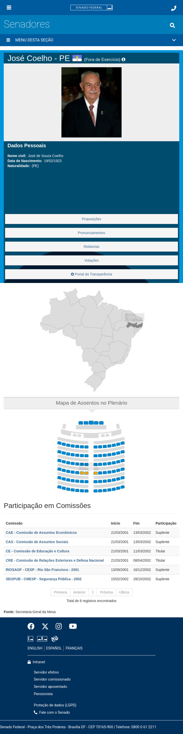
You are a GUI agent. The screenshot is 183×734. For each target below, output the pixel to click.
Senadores (27, 24)
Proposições (91, 219)
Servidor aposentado (50, 687)
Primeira (60, 592)
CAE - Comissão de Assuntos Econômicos (41, 533)
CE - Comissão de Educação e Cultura (37, 551)
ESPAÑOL (54, 648)
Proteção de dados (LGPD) (55, 705)
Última (124, 592)
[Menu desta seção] (8, 40)
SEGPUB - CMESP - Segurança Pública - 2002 (43, 579)
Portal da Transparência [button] (91, 274)
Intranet (36, 662)
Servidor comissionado (52, 679)
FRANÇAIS (74, 648)
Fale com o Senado (52, 712)
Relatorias (91, 247)
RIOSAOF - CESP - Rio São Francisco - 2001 (42, 570)
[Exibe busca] (172, 25)
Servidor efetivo (46, 672)
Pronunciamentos (91, 233)
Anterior (79, 592)
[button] (91, 40)
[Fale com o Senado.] (173, 8)
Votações (91, 260)
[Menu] (9, 8)
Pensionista (43, 694)
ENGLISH (35, 648)
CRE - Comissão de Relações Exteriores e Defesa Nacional (55, 560)
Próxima (106, 592)
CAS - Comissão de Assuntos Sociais (37, 542)
